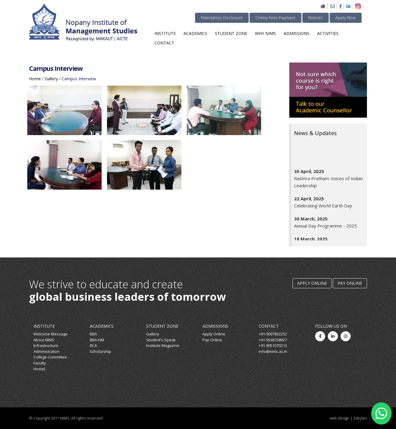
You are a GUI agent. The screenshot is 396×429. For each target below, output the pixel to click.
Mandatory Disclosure (222, 17)
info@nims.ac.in (273, 351)
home (35, 78)
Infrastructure (45, 345)
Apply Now (346, 17)
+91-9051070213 (273, 345)
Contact (164, 43)
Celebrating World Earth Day (323, 208)
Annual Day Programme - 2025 (325, 228)
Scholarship (100, 351)
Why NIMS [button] (265, 33)
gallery (51, 78)
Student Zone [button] (231, 33)
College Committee (50, 357)
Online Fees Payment (276, 17)
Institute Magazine (162, 345)
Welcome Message (50, 334)
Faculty (39, 363)
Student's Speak (161, 339)
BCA (93, 345)
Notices (315, 17)
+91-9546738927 (273, 339)
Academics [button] (195, 33)
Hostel (39, 369)
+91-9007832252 (273, 334)
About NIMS (43, 339)
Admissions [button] (296, 33)
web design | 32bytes (348, 418)
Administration (46, 351)
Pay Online (350, 283)
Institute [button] (165, 33)
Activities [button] (327, 33)
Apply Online (312, 283)
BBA (93, 334)
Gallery (152, 334)
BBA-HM (97, 339)
